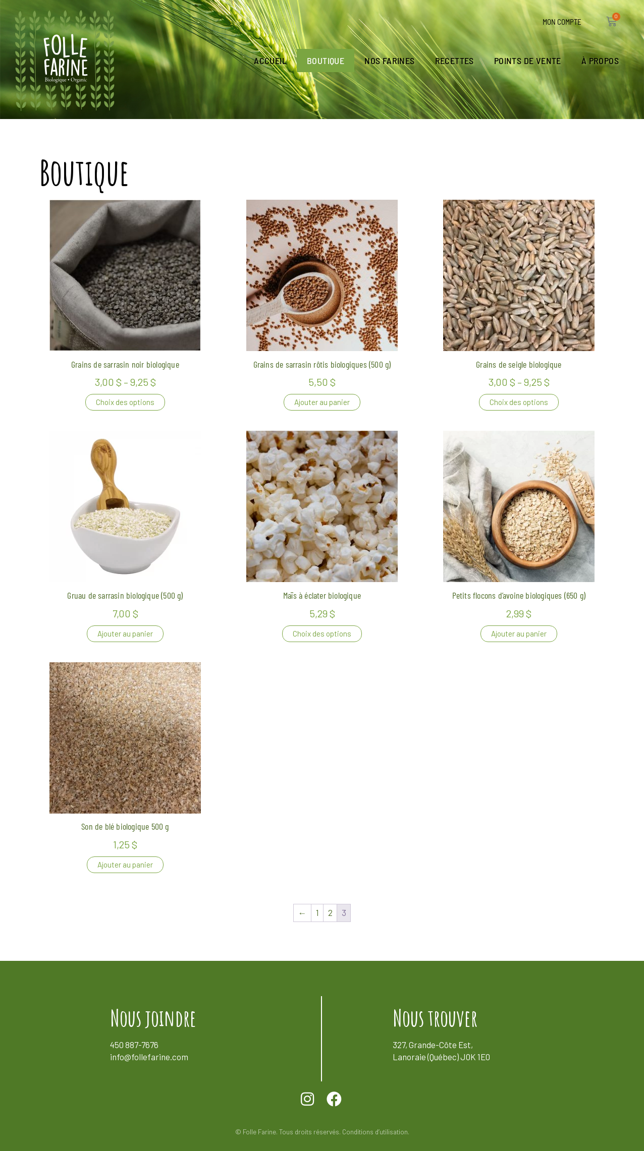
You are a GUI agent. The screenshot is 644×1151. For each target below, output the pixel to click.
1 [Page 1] (317, 912)
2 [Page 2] (330, 912)
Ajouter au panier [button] (322, 402)
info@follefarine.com (149, 1057)
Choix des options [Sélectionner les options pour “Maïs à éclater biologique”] (322, 633)
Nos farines (389, 60)
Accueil (270, 60)
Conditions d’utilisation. (375, 1131)
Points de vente (527, 60)
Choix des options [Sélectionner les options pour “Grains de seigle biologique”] (519, 402)
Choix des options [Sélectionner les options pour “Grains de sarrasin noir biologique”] (125, 402)
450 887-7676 (134, 1045)
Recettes (454, 60)
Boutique (325, 60)
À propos (600, 60)
